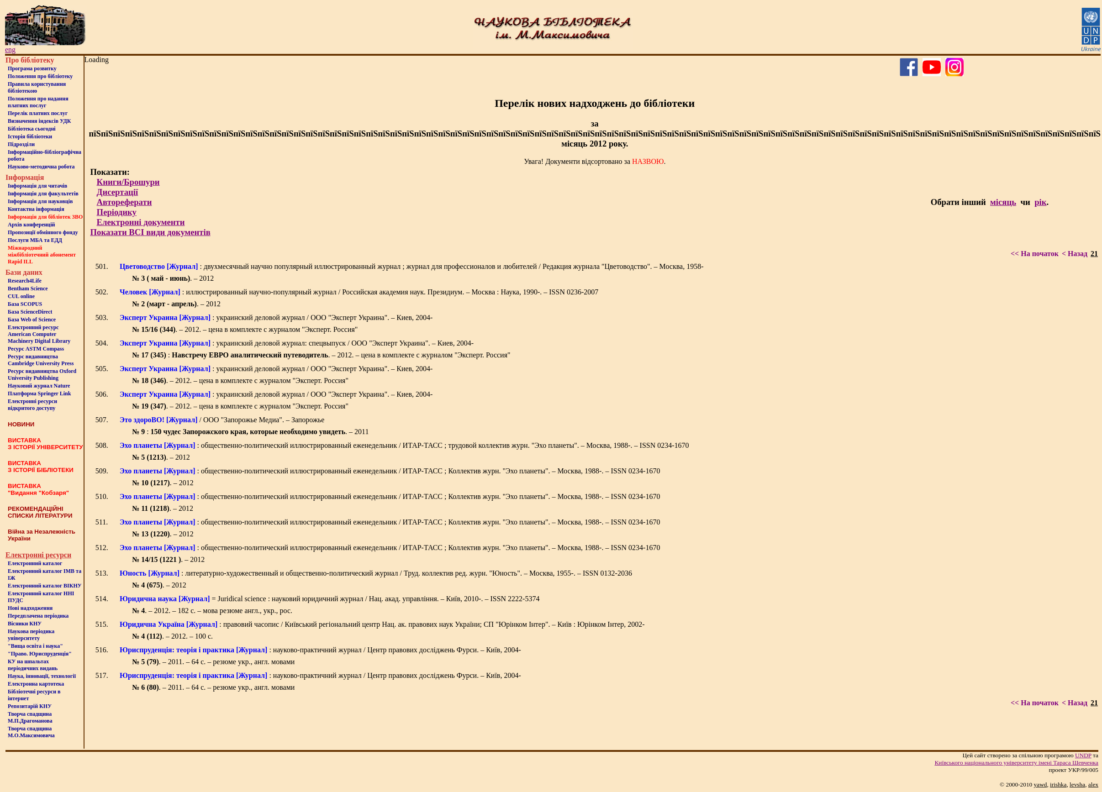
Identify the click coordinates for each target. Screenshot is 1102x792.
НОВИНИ (21, 424)
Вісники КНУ (25, 623)
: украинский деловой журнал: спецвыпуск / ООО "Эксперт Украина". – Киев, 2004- (297, 343)
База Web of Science (32, 319)
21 (1094, 253)
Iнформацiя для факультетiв (43, 193)
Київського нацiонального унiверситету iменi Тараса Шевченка (1016, 762)
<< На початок (1035, 253)
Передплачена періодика (38, 616)
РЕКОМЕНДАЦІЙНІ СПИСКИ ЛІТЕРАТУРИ (40, 512)
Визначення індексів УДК (39, 121)
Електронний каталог (35, 563)
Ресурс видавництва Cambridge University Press (41, 360)
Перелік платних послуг (38, 113)
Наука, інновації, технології (42, 676)
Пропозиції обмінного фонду (43, 232)
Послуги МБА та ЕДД (35, 240)
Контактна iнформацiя (36, 209)
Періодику (117, 212)
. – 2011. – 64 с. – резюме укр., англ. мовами (213, 662)
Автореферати (124, 202)
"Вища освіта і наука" (35, 646)
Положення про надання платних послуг (38, 102)
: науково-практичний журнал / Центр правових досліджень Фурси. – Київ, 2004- (320, 650)
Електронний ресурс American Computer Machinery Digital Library (39, 334)
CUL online (21, 296)
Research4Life (25, 281)
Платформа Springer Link (39, 393)
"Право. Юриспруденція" (40, 653)
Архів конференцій (31, 224)
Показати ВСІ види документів (150, 232)
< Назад (1074, 253)
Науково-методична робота (41, 166)
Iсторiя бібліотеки (30, 136)
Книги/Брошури (128, 182)
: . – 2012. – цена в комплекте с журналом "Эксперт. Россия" (321, 355)
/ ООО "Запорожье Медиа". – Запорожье (222, 420)
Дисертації (117, 192)
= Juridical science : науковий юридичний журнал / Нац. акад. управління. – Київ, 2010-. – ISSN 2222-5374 (330, 599)
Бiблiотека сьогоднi (32, 129)
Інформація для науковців (40, 201)
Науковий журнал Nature (39, 386)
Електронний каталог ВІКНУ (45, 585)
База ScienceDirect (30, 312)
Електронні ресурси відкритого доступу (32, 404)
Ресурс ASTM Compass (36, 349)
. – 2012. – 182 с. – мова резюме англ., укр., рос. (212, 610)
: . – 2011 (250, 431)
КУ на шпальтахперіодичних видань (33, 664)
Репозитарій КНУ (30, 706)
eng (10, 49)
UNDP (1083, 755)
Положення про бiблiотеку (40, 76)
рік (1040, 202)
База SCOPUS (25, 304)
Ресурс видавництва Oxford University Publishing (42, 374)
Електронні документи (141, 222)
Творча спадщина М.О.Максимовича (31, 732)
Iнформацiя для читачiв (37, 186)
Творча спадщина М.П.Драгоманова (30, 717)
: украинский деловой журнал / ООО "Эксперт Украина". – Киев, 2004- (276, 317)
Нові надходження (30, 608)
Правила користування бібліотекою (37, 87)
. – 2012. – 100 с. (172, 636)
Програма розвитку (32, 68)
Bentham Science (28, 288)
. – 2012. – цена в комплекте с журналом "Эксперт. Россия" (245, 329)
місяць (1003, 202)
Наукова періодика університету (31, 634)
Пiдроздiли (21, 144)
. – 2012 (173, 278)
